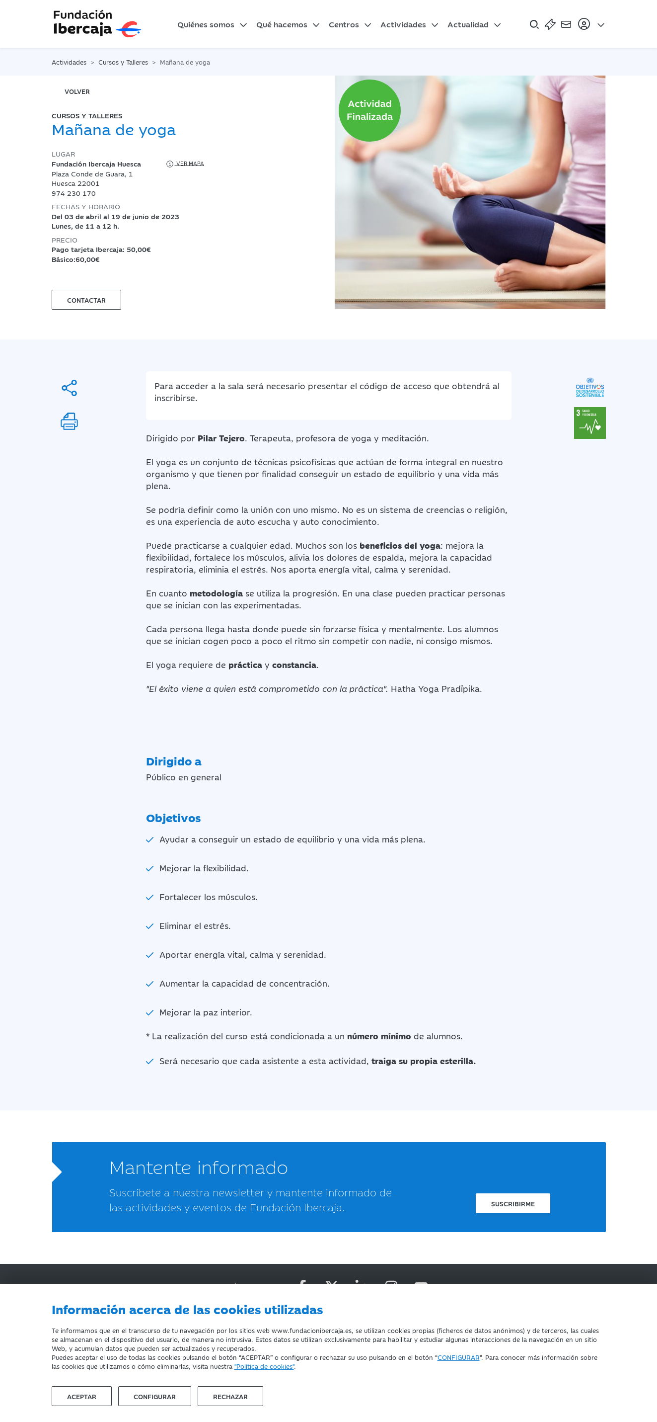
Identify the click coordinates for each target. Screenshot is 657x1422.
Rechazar (230, 1396)
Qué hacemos (281, 23)
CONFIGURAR (459, 1356)
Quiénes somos (205, 23)
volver (77, 90)
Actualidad (468, 23)
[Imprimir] (69, 421)
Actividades (403, 23)
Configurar (155, 1396)
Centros (344, 23)
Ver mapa (184, 164)
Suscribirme (513, 1203)
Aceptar (81, 1396)
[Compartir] (69, 388)
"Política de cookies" (264, 1365)
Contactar (86, 299)
